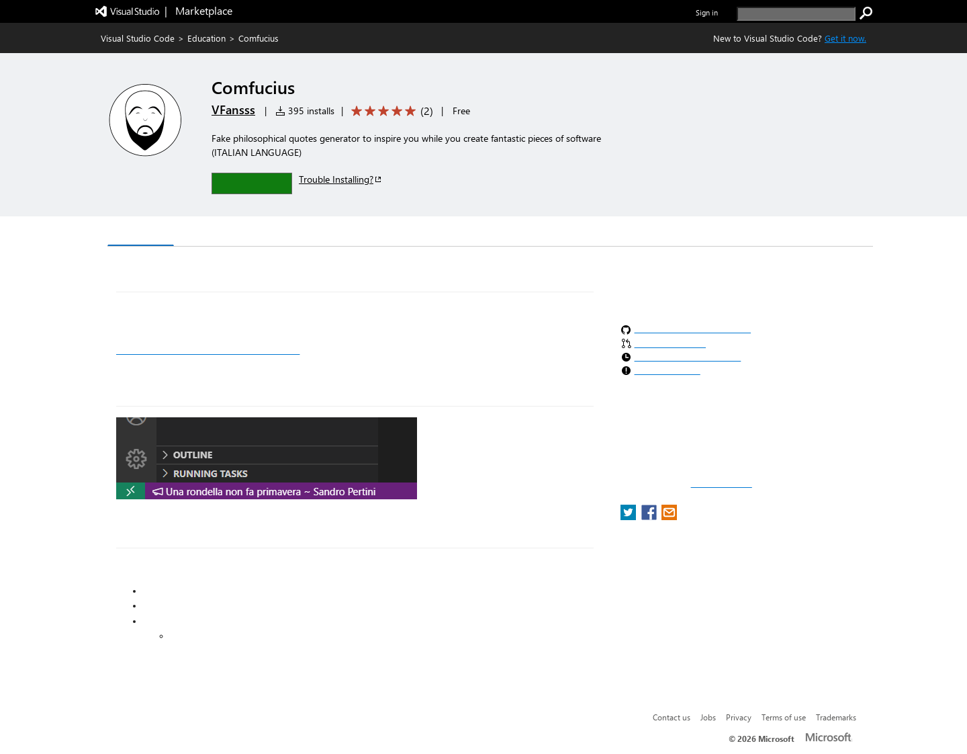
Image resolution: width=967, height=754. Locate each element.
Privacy (738, 717)
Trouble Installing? (341, 179)
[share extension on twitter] (629, 516)
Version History (222, 232)
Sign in (707, 12)
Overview (141, 232)
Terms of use (784, 717)
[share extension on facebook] (650, 516)
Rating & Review (368, 232)
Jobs (708, 717)
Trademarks (836, 717)
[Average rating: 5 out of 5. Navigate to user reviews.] (390, 111)
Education (206, 38)
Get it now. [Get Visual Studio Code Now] (845, 38)
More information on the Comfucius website (208, 350)
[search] (796, 14)
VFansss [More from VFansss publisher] (233, 109)
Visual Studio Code (138, 38)
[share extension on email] (669, 516)
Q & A (294, 232)
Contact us (671, 717)
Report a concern (721, 484)
